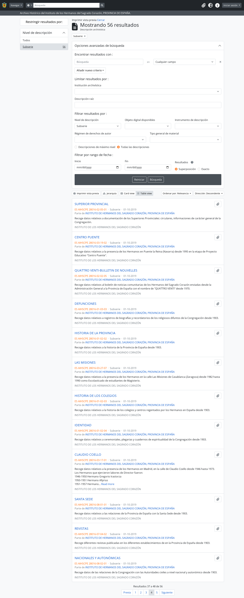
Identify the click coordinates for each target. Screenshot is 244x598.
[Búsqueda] (66, 5)
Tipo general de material (164, 133)
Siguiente (167, 592)
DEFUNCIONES (85, 304)
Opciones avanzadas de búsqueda (99, 45)
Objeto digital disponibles (140, 120)
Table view (144, 193)
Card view (127, 193)
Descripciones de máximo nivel (96, 147)
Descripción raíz (84, 99)
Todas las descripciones (135, 147)
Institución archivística (88, 85)
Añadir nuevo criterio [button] (89, 70)
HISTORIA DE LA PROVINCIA (95, 333)
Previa (127, 592)
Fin (126, 161)
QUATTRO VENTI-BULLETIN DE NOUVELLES (106, 270)
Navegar (15, 5)
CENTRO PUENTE (87, 237)
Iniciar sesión (231, 5)
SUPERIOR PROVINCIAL (91, 204)
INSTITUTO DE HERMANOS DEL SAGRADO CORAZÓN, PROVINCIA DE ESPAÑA (130, 213)
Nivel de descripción (37, 33)
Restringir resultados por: (44, 22)
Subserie (44, 47)
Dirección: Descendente (208, 193)
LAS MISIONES (85, 362)
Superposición (187, 169)
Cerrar (101, 20)
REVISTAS (81, 528)
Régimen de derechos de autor (93, 133)
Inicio (78, 161)
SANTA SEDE (84, 499)
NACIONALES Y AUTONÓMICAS (97, 558)
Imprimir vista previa (86, 193)
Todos (26, 40)
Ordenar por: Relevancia (176, 193)
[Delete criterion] (220, 62)
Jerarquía (109, 193)
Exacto (205, 169)
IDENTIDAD (83, 425)
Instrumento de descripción (191, 120)
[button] (203, 5)
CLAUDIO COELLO (88, 454)
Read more (107, 484)
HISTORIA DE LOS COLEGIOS (95, 396)
